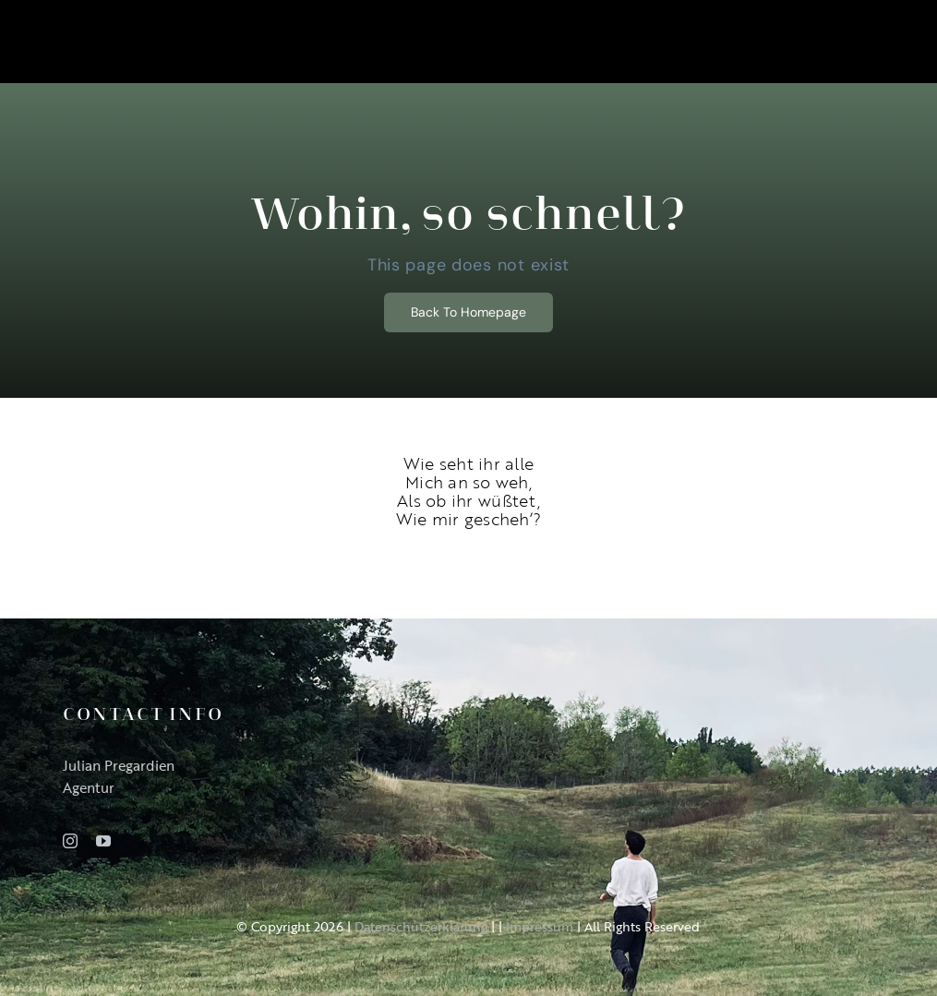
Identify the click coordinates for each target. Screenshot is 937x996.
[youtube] (103, 841)
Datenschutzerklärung (420, 926)
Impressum (539, 926)
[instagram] (70, 841)
